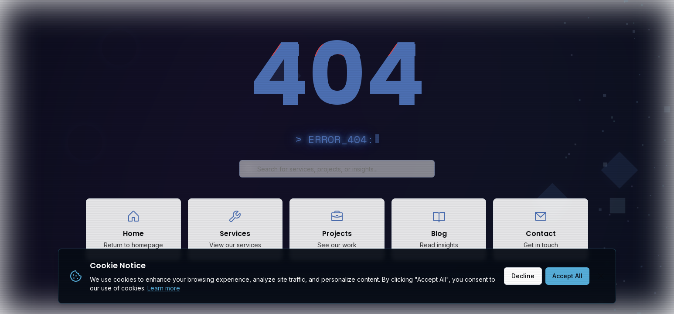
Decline (522, 276)
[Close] (600, 276)
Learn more (163, 288)
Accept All (567, 276)
